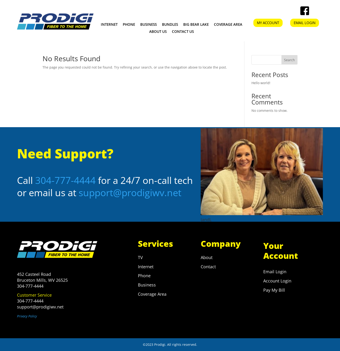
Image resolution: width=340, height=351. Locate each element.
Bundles (170, 25)
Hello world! (260, 83)
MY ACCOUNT (268, 22)
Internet (109, 25)
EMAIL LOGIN (304, 22)
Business (148, 25)
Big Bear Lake (196, 25)
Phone (129, 25)
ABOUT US (158, 32)
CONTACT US (183, 32)
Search (289, 60)
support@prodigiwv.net (130, 192)
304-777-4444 (65, 180)
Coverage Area (228, 25)
